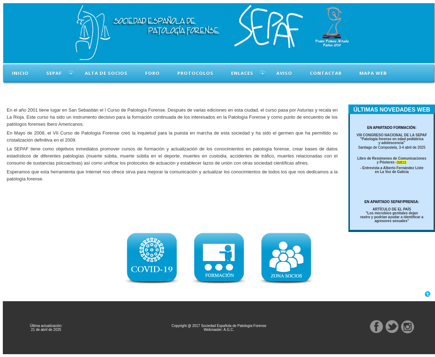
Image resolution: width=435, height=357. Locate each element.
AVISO (284, 73)
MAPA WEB (373, 73)
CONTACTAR (326, 73)
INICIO (20, 73)
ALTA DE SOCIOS (106, 73)
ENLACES (242, 73)
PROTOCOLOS (195, 73)
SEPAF (54, 73)
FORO (152, 73)
